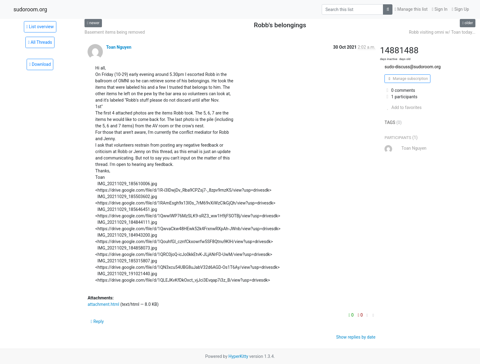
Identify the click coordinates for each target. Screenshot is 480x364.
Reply (97, 321)
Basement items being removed (114, 32)
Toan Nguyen (118, 47)
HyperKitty (238, 356)
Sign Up (460, 9)
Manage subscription (407, 79)
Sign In (440, 9)
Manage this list (411, 9)
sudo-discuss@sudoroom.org (412, 66)
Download (40, 64)
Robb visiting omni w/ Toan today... (442, 32)
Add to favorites (403, 107)
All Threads (40, 42)
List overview (40, 26)
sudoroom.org (30, 9)
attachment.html (103, 304)
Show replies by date (355, 337)
